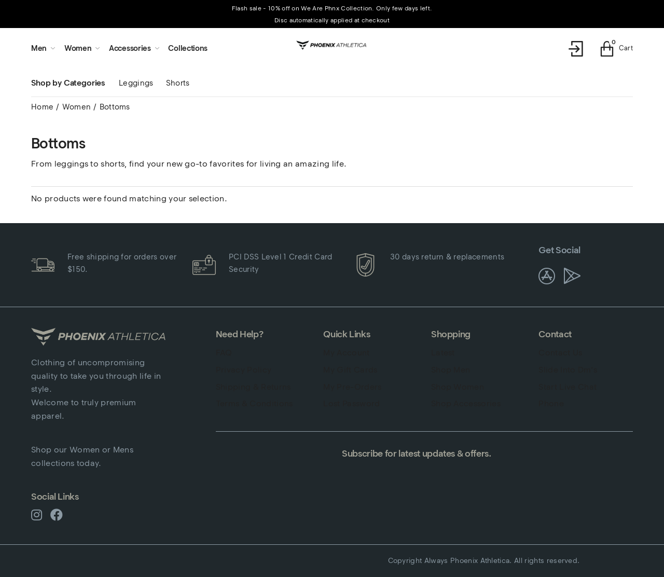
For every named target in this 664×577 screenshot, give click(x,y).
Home (42, 107)
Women (76, 107)
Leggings (136, 83)
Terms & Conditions (254, 403)
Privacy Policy (243, 370)
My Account (346, 353)
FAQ (224, 353)
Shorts (178, 83)
